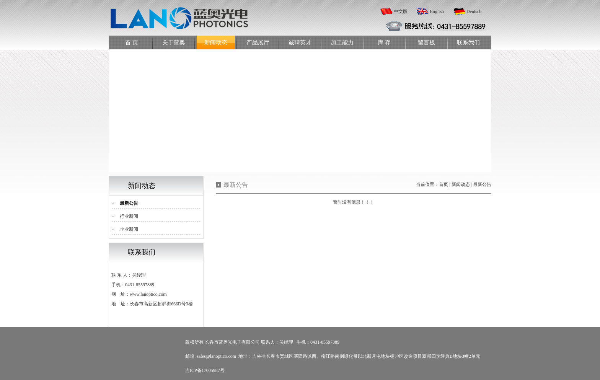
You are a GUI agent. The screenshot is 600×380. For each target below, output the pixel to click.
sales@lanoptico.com (216, 356)
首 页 (131, 42)
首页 (443, 184)
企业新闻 (129, 229)
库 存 (384, 42)
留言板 (426, 42)
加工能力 (342, 42)
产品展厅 (257, 42)
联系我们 (468, 42)
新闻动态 (215, 42)
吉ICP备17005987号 (205, 370)
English (437, 11)
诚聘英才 (300, 42)
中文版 (401, 11)
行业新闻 (129, 216)
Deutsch (473, 11)
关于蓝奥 (173, 42)
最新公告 (129, 203)
